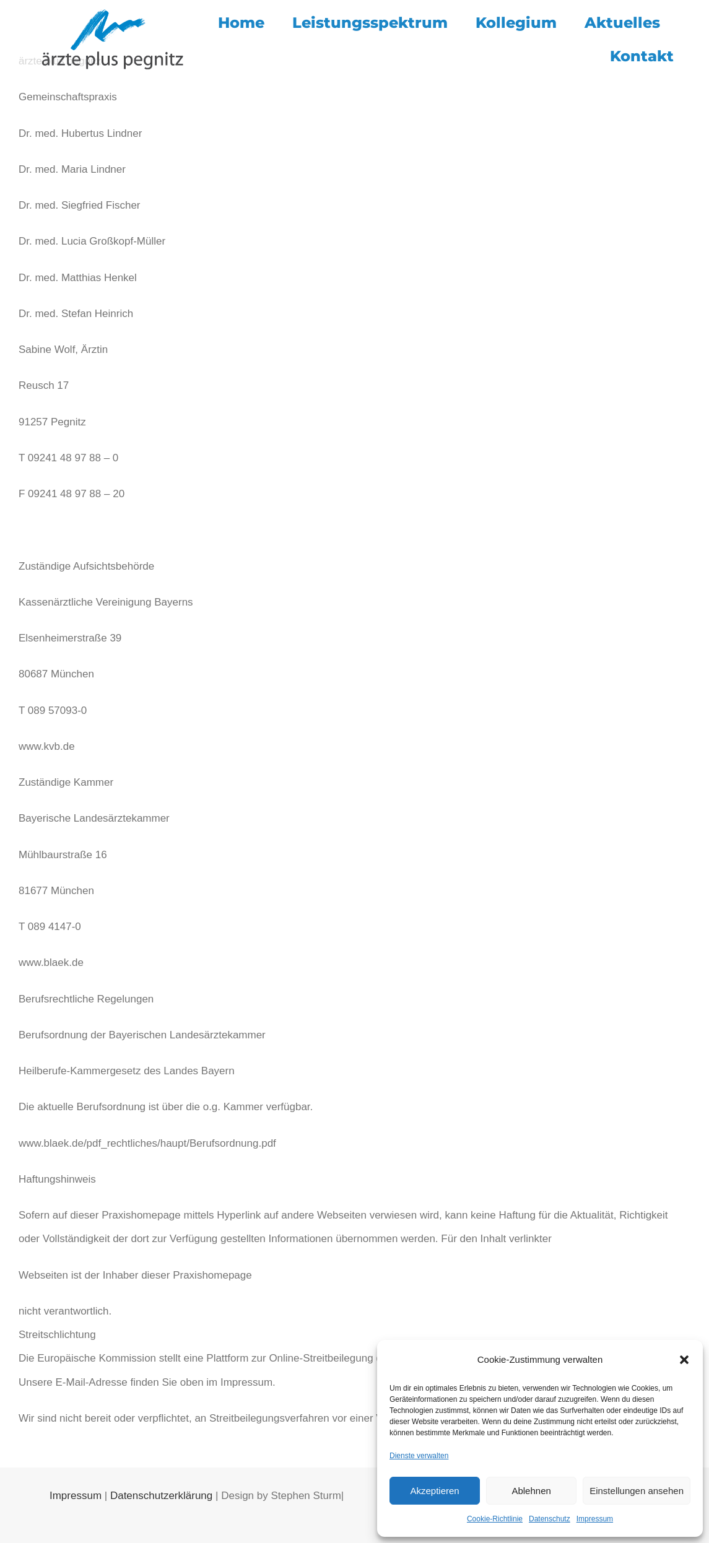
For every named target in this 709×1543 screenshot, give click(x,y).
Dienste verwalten (418, 1455)
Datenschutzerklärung (161, 1496)
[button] (684, 1360)
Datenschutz (549, 1519)
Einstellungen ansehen (636, 1490)
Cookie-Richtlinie (495, 1519)
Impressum (594, 1519)
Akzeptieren (434, 1490)
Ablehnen (530, 1490)
